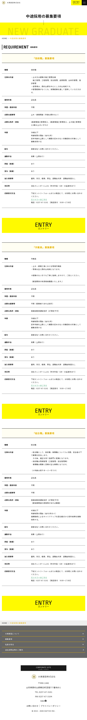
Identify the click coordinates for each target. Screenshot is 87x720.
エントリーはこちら (39, 199)
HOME (5, 38)
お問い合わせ (32, 705)
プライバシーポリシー (51, 705)
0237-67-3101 (45, 692)
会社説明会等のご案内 (14, 650)
